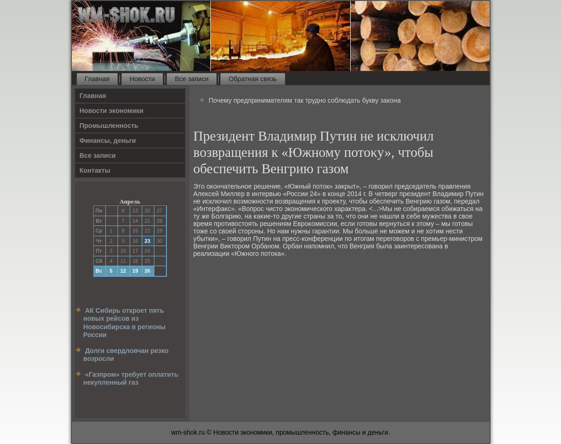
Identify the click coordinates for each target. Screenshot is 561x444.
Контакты (95, 170)
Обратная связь (253, 79)
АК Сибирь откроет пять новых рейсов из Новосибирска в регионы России (124, 323)
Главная (97, 79)
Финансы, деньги (108, 140)
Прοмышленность (109, 125)
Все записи (191, 79)
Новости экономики (112, 110)
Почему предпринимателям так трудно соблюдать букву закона (304, 100)
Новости (142, 79)
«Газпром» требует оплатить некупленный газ (131, 379)
